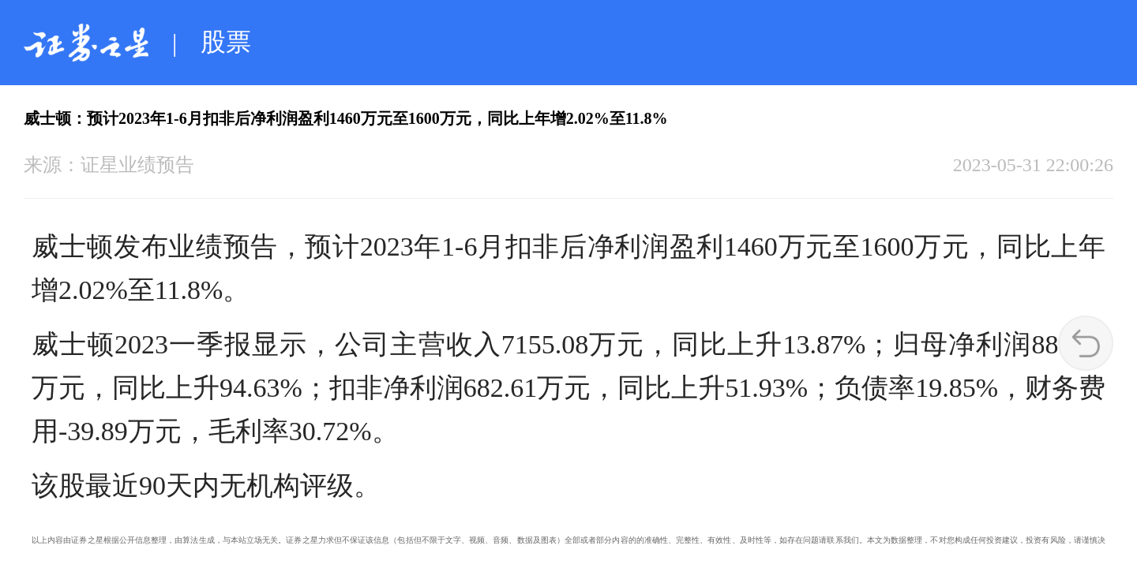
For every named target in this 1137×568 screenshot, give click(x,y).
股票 (226, 42)
